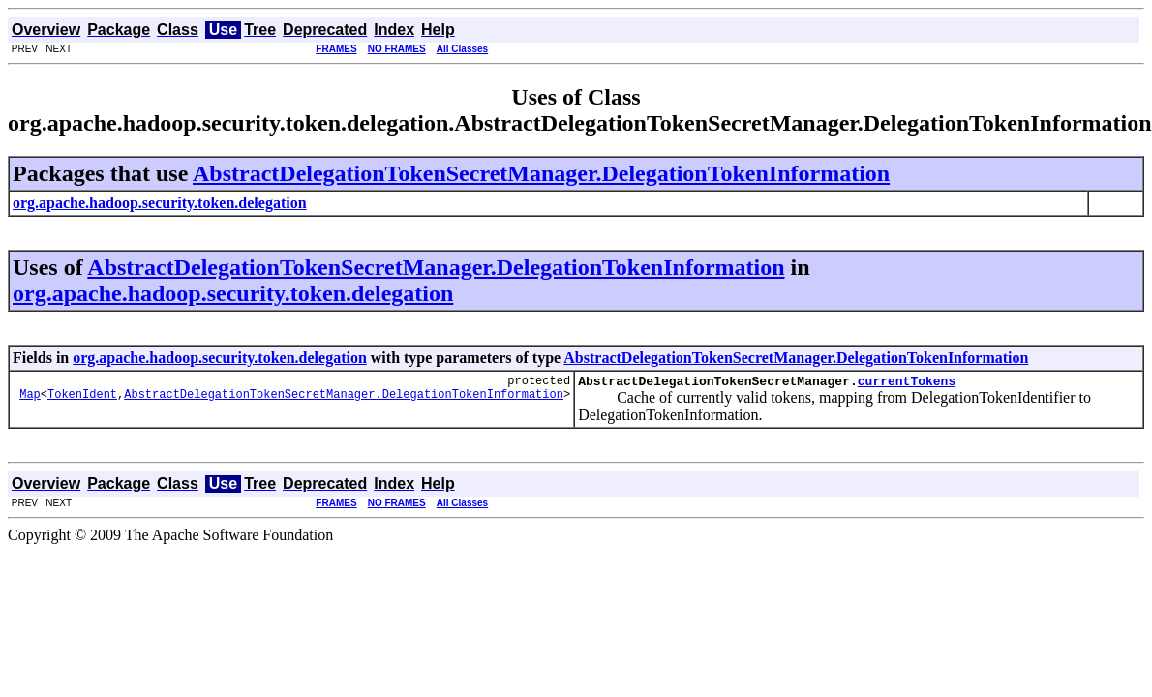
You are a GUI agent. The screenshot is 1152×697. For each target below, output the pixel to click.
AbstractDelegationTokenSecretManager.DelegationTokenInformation (541, 173)
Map (30, 399)
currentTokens (906, 383)
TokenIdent (82, 399)
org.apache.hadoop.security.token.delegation (233, 293)
